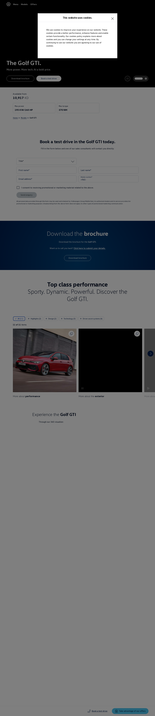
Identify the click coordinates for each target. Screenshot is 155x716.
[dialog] (77, 358)
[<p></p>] (113, 17)
